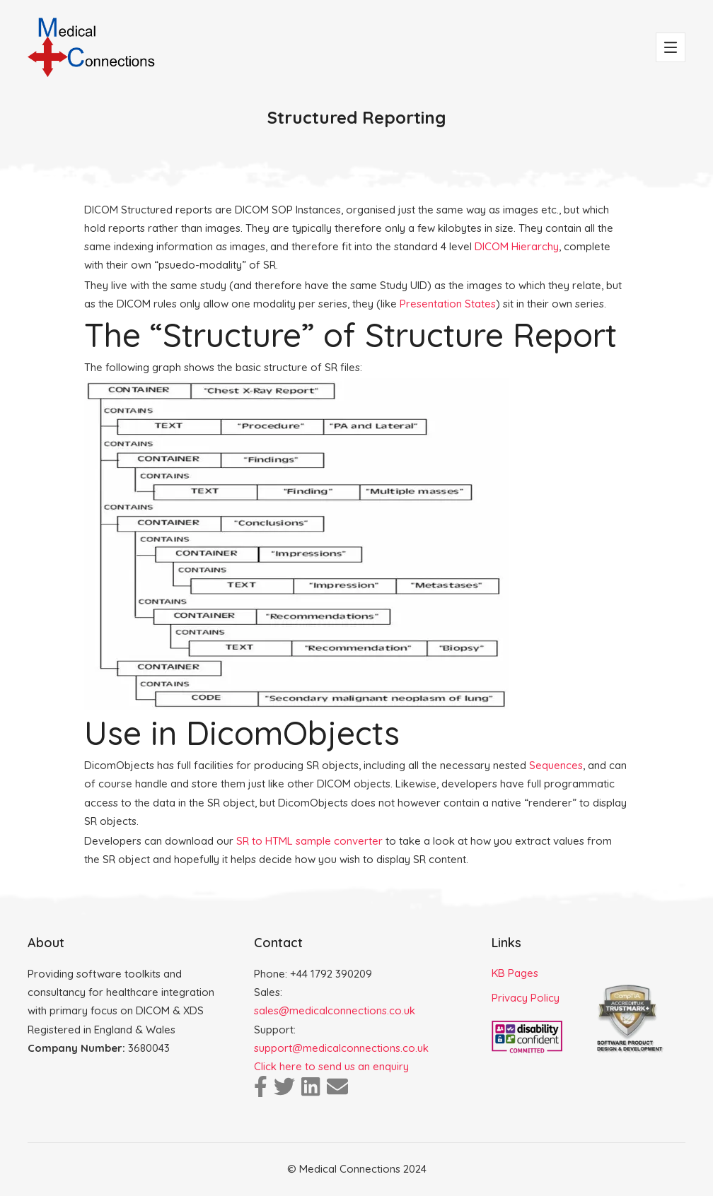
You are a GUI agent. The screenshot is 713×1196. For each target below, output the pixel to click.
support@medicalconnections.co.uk (341, 1048)
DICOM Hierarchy (517, 246)
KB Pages (515, 973)
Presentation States (448, 303)
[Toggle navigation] (670, 47)
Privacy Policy (526, 997)
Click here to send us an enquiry (331, 1066)
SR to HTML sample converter (309, 841)
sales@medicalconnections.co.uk (334, 1010)
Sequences (556, 765)
